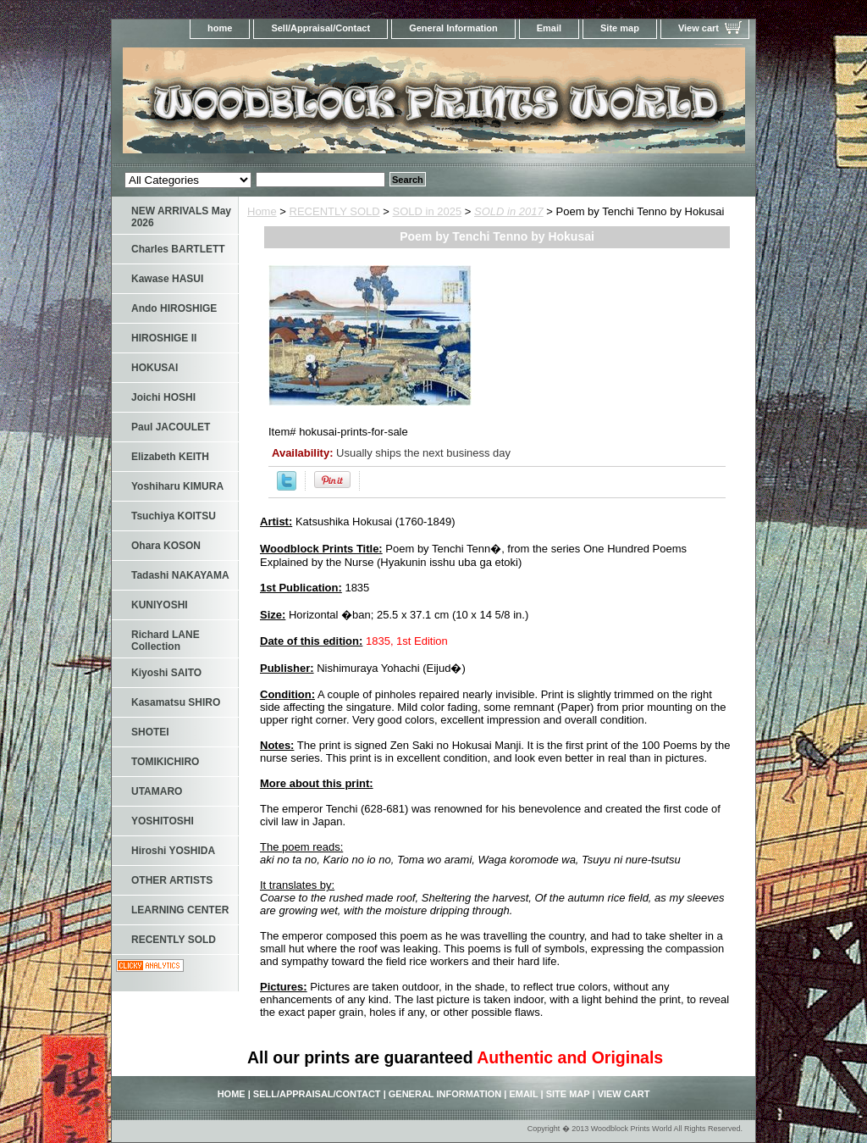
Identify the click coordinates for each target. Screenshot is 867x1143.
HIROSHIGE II (163, 338)
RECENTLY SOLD (335, 211)
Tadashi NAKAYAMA (180, 575)
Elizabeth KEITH (170, 457)
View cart (698, 28)
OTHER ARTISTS (172, 880)
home (219, 28)
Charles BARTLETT (178, 249)
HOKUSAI (154, 368)
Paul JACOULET (170, 427)
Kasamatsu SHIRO (175, 702)
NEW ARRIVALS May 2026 (181, 217)
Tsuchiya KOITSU (173, 516)
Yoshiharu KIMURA (177, 486)
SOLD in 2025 (427, 211)
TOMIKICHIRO (165, 762)
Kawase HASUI (167, 279)
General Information (453, 28)
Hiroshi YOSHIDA (173, 851)
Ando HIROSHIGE (174, 308)
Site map (619, 28)
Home (262, 211)
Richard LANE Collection (165, 640)
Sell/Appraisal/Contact (320, 28)
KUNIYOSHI (159, 605)
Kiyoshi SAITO (166, 673)
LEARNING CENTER (180, 910)
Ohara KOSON (166, 546)
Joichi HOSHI (163, 397)
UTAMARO (156, 791)
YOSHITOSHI (162, 821)
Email (549, 28)
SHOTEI (150, 732)
